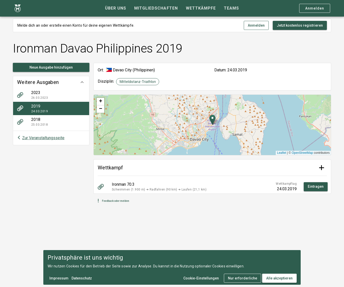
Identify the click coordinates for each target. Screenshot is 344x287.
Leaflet (281, 153)
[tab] (115, 8)
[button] (51, 82)
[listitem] (51, 95)
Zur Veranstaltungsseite (43, 137)
